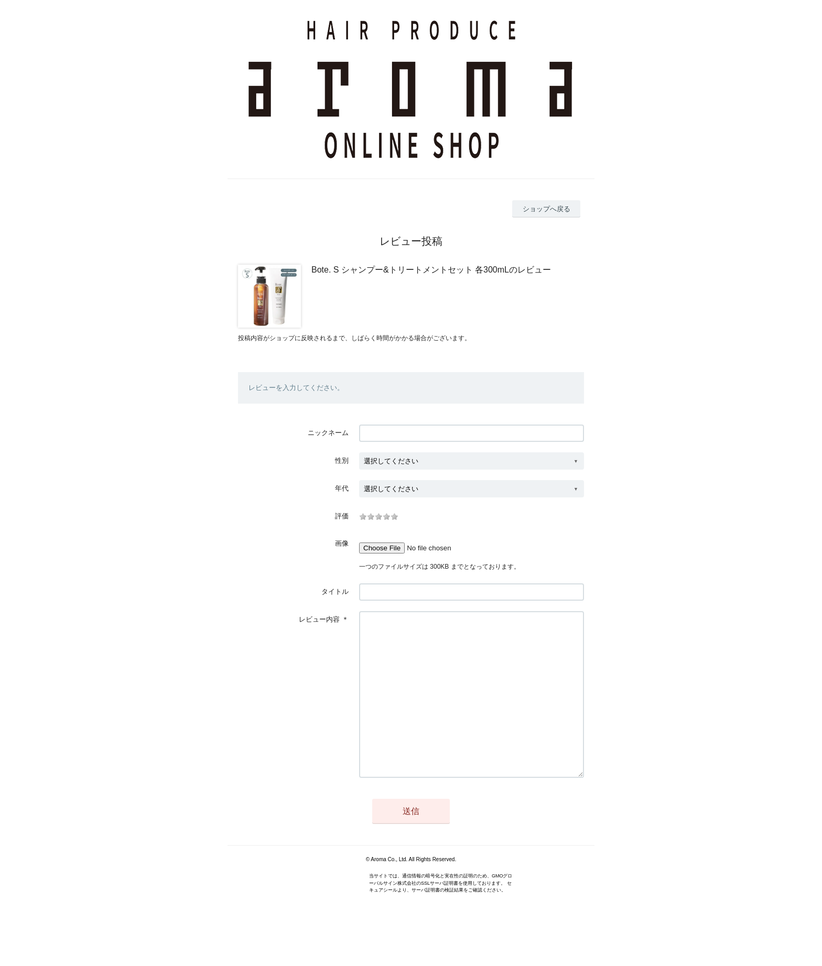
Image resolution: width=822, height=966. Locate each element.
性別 (342, 460)
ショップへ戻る (546, 209)
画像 (342, 543)
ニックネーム (328, 433)
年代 (342, 488)
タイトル (335, 591)
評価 (342, 516)
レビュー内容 (319, 619)
